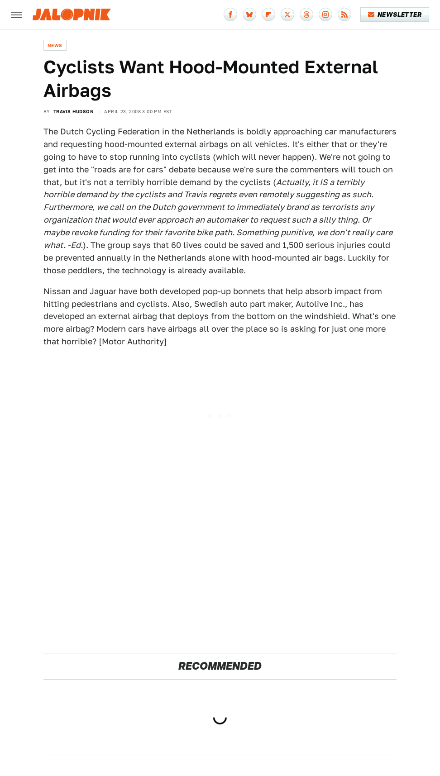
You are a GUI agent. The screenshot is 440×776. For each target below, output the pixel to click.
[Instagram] (325, 14)
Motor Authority (133, 341)
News (55, 45)
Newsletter (395, 14)
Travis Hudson (73, 111)
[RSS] (344, 14)
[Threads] (306, 14)
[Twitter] (287, 14)
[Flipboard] (268, 14)
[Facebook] (230, 14)
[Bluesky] (249, 14)
